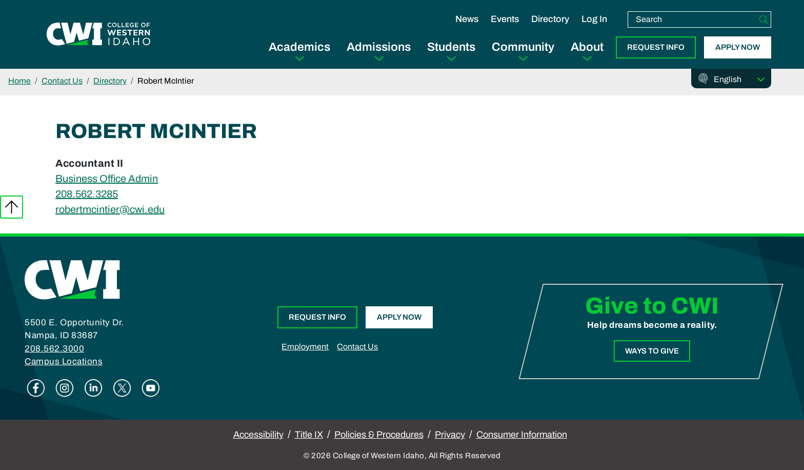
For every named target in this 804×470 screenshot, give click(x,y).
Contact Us (62, 80)
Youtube (150, 388)
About (587, 47)
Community (523, 47)
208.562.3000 (54, 349)
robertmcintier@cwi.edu (110, 209)
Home (19, 80)
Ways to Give (652, 351)
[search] (692, 19)
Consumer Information (521, 434)
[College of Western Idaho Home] (98, 34)
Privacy (450, 434)
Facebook (36, 388)
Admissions (379, 47)
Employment (305, 346)
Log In (594, 19)
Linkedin (93, 388)
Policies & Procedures (379, 434)
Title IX (309, 434)
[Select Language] (739, 79)
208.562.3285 (86, 194)
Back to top (11, 207)
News (466, 19)
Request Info (656, 47)
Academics (299, 47)
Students (451, 47)
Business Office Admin (106, 178)
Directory (550, 19)
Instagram (64, 388)
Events (505, 19)
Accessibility (258, 434)
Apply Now (737, 47)
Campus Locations (64, 361)
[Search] (763, 19)
